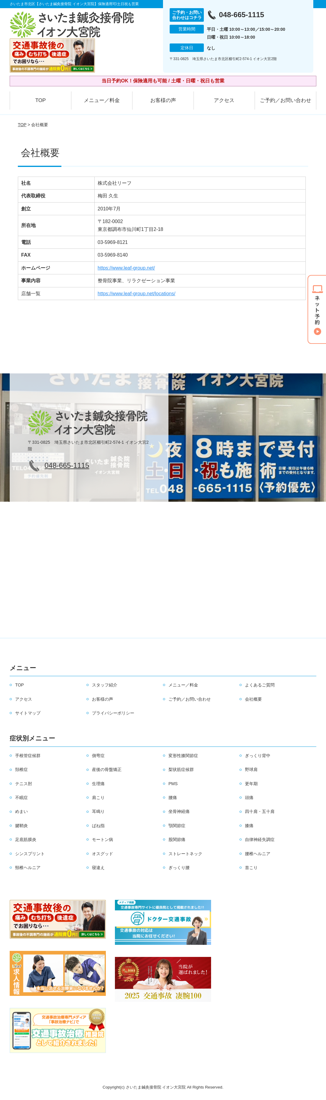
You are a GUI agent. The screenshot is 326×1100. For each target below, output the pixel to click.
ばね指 (98, 825)
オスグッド (102, 853)
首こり (251, 867)
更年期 (251, 783)
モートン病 (102, 839)
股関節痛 (176, 839)
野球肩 (251, 769)
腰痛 (172, 797)
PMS (173, 783)
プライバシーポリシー (113, 713)
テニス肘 (23, 783)
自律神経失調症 (260, 839)
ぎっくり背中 (257, 755)
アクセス (224, 100)
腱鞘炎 (21, 825)
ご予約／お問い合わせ (285, 100)
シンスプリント (30, 853)
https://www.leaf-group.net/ (126, 267)
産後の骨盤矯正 (107, 769)
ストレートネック (185, 853)
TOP (40, 100)
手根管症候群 (28, 755)
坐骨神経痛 (179, 811)
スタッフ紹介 (104, 685)
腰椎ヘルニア (257, 853)
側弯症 (98, 755)
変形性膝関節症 (183, 755)
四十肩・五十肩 (260, 811)
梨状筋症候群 (181, 769)
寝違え (98, 867)
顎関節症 (176, 825)
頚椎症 (21, 769)
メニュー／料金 (102, 100)
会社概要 (253, 699)
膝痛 (249, 825)
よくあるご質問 (260, 685)
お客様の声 (163, 100)
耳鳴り (98, 811)
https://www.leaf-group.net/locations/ (136, 293)
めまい (21, 811)
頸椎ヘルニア (28, 867)
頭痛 (249, 797)
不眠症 (21, 797)
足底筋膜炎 (25, 839)
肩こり (98, 797)
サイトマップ (28, 713)
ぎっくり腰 (179, 867)
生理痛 (98, 783)
